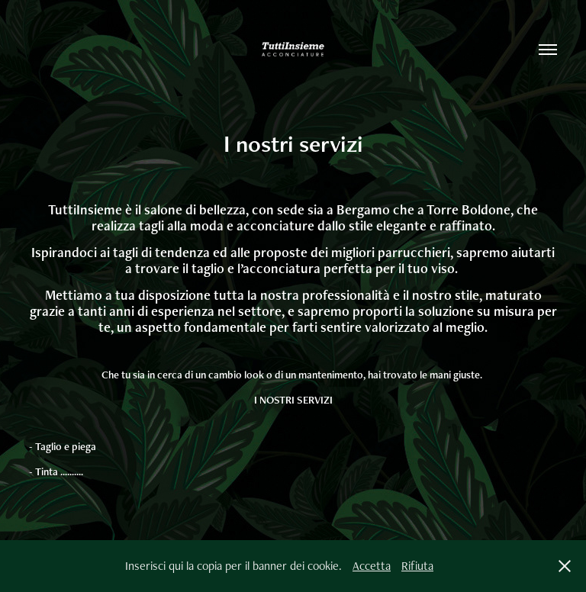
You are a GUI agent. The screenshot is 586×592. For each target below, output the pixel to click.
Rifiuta (417, 566)
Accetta (372, 566)
